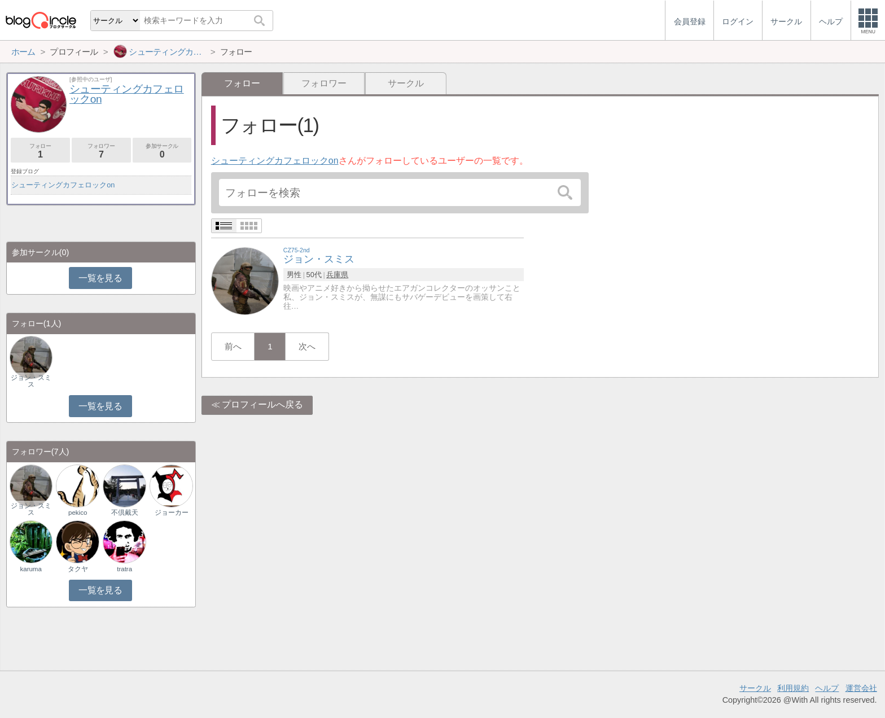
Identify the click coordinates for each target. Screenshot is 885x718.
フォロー (40, 151)
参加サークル (162, 151)
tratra (124, 569)
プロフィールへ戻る (262, 404)
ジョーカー (172, 512)
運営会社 (861, 688)
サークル (406, 83)
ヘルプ (827, 688)
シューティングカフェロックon (275, 160)
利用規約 (793, 688)
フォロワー (324, 83)
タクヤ (78, 569)
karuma (30, 569)
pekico (77, 512)
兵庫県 (337, 274)
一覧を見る (100, 278)
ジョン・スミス (31, 381)
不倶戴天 (124, 512)
